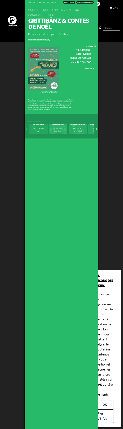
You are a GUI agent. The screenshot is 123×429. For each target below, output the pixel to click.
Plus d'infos (102, 416)
